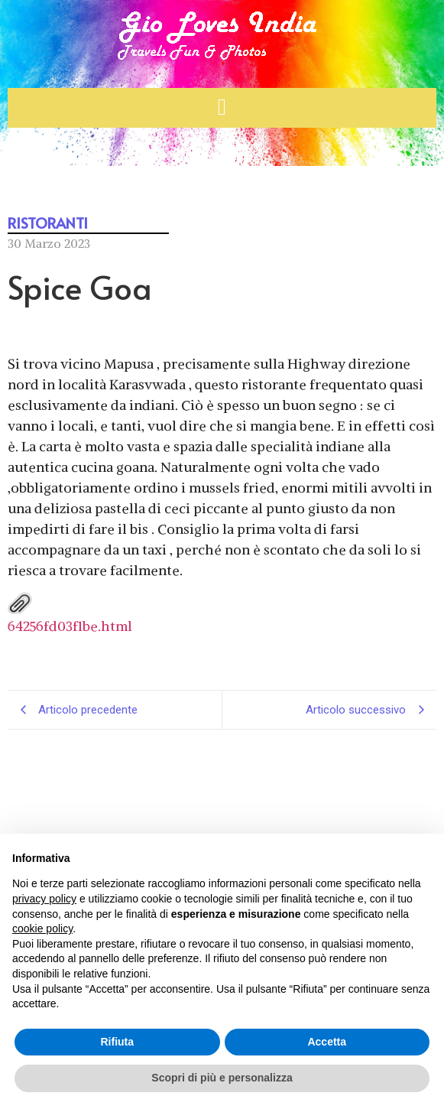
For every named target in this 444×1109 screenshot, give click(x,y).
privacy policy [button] (44, 899)
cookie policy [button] (42, 928)
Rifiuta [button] (117, 1042)
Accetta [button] (326, 1042)
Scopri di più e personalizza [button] (221, 1078)
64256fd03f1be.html (70, 613)
